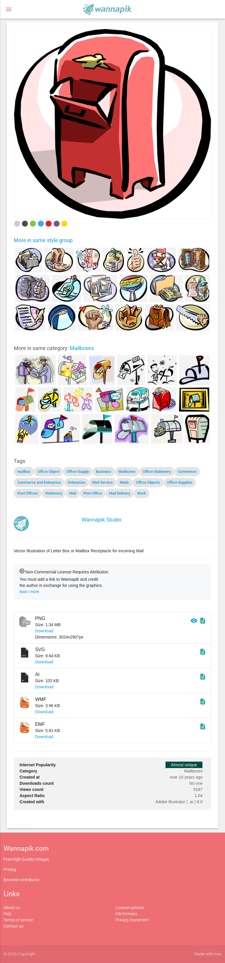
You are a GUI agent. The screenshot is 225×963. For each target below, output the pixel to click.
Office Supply (78, 471)
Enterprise (76, 482)
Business (103, 471)
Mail (72, 493)
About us (12, 907)
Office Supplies (179, 482)
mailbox (23, 471)
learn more (29, 591)
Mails (124, 482)
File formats (126, 913)
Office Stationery (157, 471)
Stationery (53, 493)
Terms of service (18, 920)
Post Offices (27, 493)
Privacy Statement (132, 920)
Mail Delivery (119, 493)
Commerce (187, 471)
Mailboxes (82, 348)
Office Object (48, 471)
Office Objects (148, 482)
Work (141, 493)
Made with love (207, 954)
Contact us (13, 926)
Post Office (92, 493)
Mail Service (102, 482)
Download (44, 631)
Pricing (10, 869)
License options (129, 907)
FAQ (7, 913)
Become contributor (22, 879)
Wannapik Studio (101, 520)
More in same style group (43, 240)
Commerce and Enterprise (39, 482)
